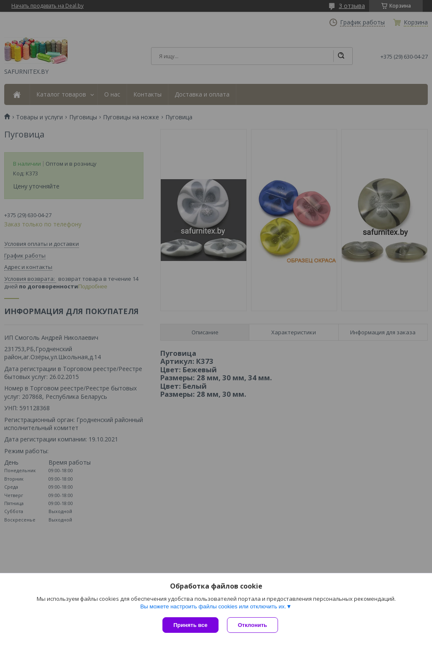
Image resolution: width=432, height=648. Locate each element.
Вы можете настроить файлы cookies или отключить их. (213, 606)
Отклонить (252, 625)
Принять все (190, 625)
